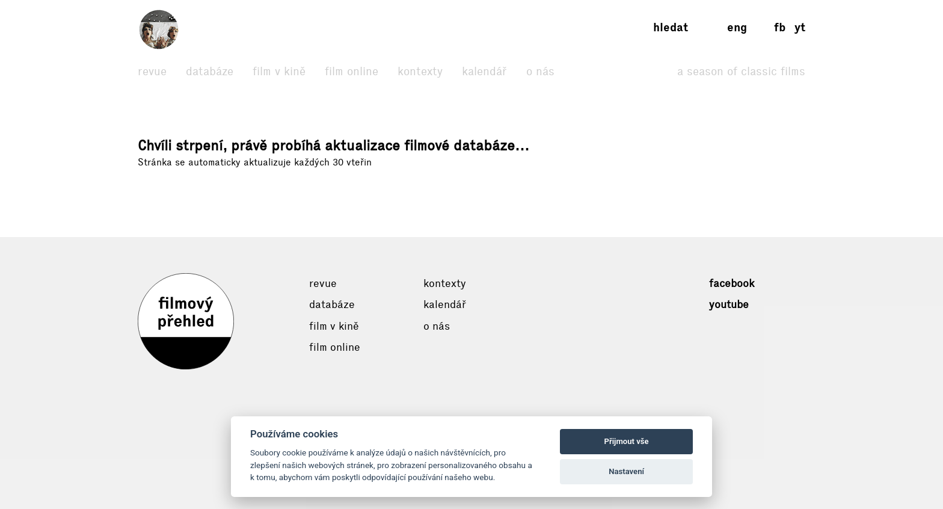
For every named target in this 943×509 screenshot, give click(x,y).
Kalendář (484, 71)
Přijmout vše (626, 441)
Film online (351, 71)
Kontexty (420, 71)
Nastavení (626, 471)
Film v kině (279, 71)
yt (799, 27)
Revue (152, 71)
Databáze (209, 71)
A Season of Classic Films (741, 71)
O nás (540, 71)
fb (779, 27)
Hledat (670, 27)
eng (737, 27)
